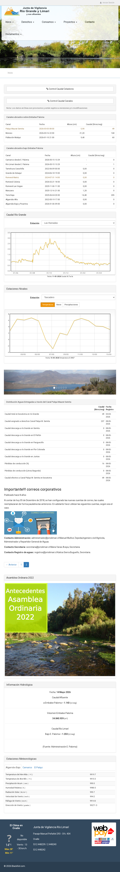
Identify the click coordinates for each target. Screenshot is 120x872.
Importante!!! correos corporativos (32, 489)
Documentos (13, 34)
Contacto (90, 21)
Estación (34, 223)
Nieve (58, 305)
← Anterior (11, 564)
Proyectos (70, 21)
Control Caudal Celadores (60, 89)
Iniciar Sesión (107, 3)
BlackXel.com (18, 866)
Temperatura (47, 305)
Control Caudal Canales (60, 101)
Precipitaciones (71, 305)
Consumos (49, 21)
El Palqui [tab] (38, 767)
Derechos (27, 21)
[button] (12, 382)
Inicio (9, 21)
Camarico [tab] (27, 767)
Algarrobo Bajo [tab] (13, 767)
